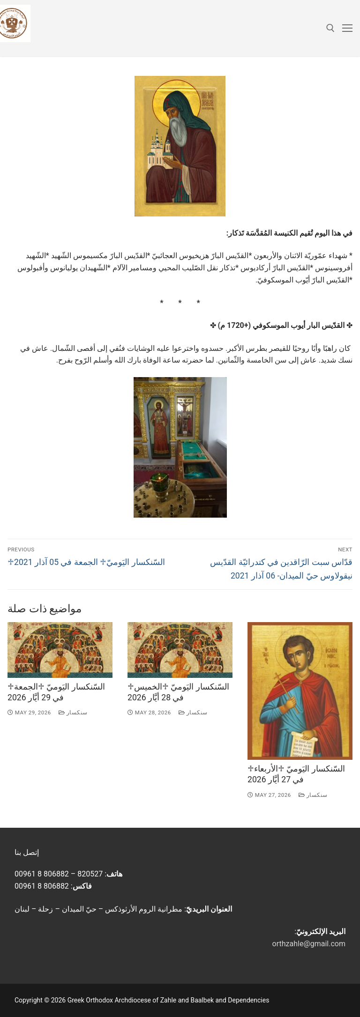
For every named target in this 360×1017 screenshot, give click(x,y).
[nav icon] (347, 28)
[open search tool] (330, 28)
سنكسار (73, 712)
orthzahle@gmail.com (308, 943)
